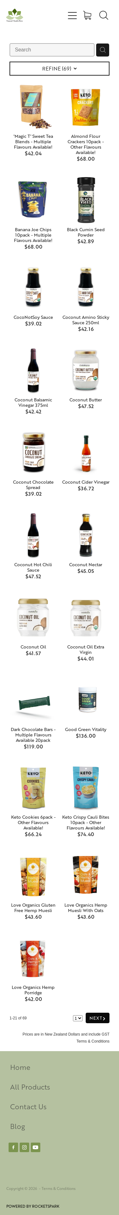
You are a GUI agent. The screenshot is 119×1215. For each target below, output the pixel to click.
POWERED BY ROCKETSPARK (32, 1206)
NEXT (97, 1018)
